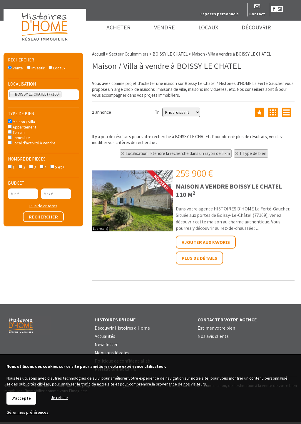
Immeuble (19, 137)
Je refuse (59, 397)
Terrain (16, 132)
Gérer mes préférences (27, 412)
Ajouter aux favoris (206, 306)
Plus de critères (43, 205)
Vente (15, 68)
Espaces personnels (219, 13)
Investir (36, 68)
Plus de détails (199, 322)
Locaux (57, 68)
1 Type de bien (253, 153)
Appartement (22, 127)
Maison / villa (21, 121)
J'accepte (21, 398)
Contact (257, 13)
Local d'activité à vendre (32, 143)
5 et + (57, 167)
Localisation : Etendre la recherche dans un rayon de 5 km (178, 153)
